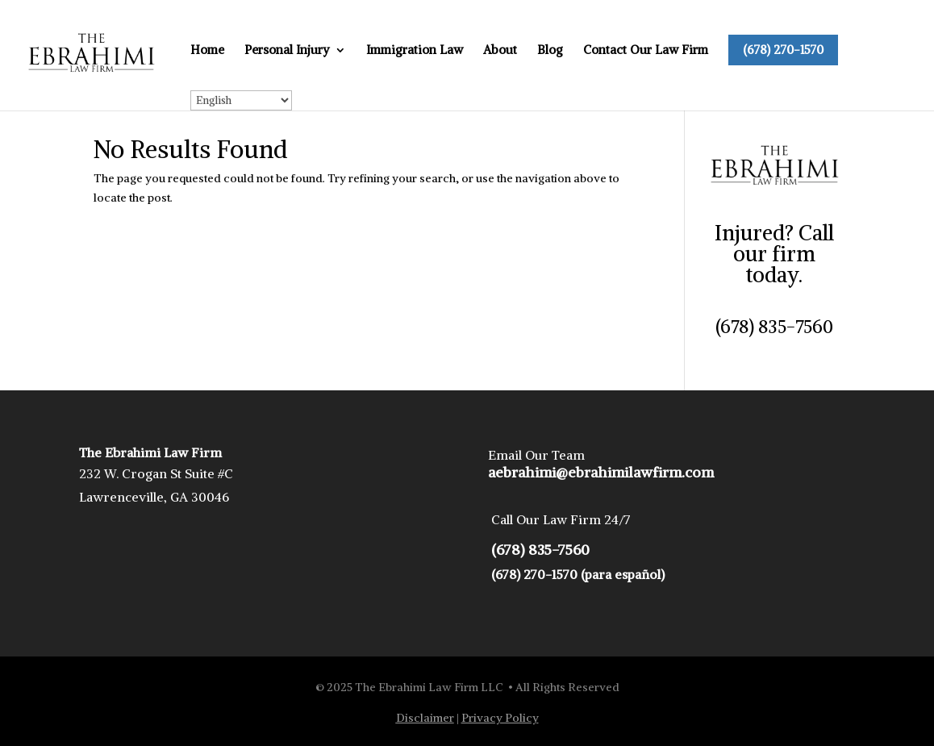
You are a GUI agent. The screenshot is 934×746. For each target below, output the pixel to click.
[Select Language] (241, 100)
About (500, 50)
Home (207, 50)
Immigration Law (414, 50)
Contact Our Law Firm (645, 50)
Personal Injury (287, 50)
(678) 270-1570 (783, 49)
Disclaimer (425, 718)
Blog (550, 50)
